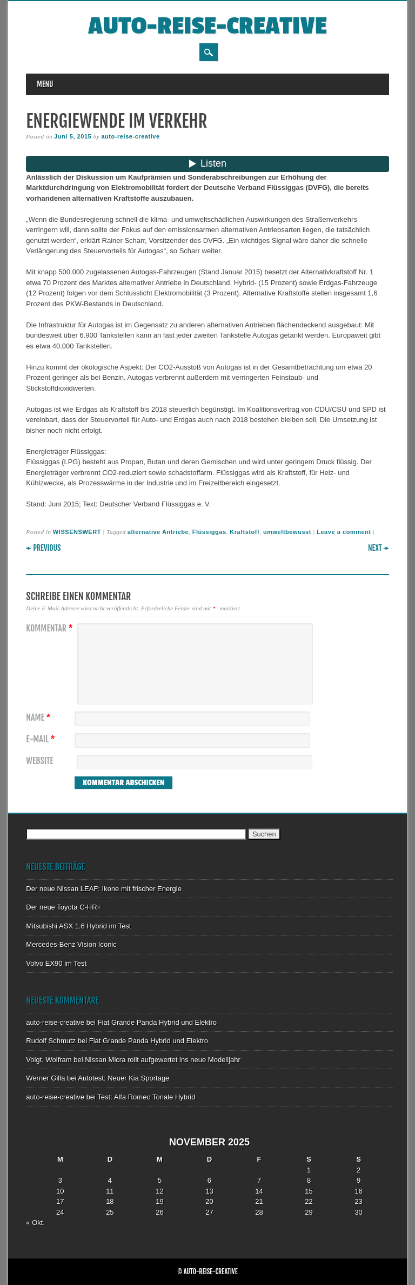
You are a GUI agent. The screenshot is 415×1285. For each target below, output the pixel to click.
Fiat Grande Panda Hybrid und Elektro (157, 1022)
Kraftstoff (244, 532)
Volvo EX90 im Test (56, 963)
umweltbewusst (287, 532)
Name (39, 718)
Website (39, 761)
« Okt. (35, 1222)
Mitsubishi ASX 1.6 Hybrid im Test (78, 926)
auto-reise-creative (207, 26)
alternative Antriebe (158, 532)
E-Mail (41, 739)
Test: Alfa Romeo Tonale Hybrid (146, 1097)
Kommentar (50, 628)
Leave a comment (344, 532)
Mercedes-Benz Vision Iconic (71, 944)
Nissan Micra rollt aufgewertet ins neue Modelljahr (162, 1060)
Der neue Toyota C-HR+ (63, 907)
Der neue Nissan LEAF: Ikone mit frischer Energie (104, 889)
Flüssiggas (209, 532)
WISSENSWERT (77, 532)
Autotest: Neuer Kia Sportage (123, 1078)
